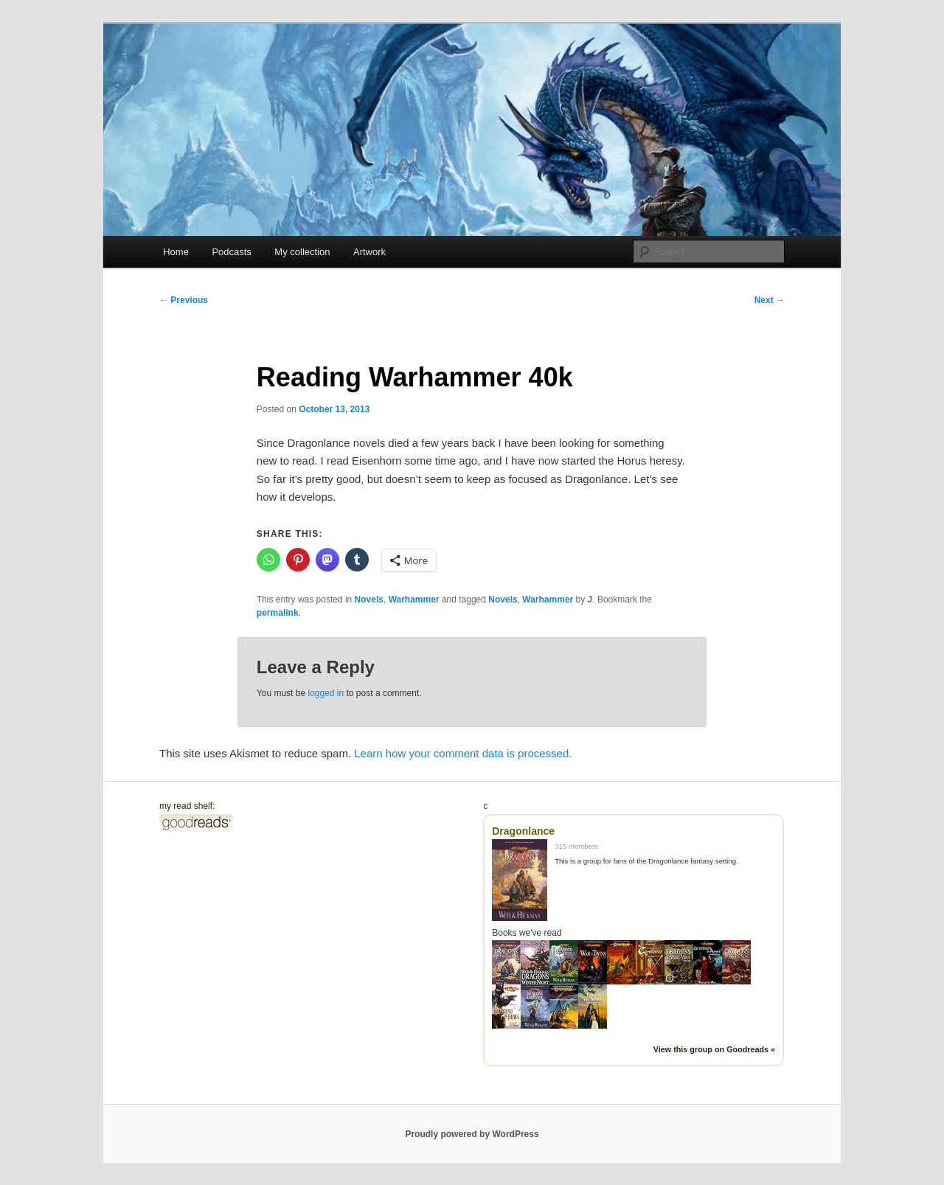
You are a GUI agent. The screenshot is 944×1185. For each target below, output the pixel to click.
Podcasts (231, 251)
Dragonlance (523, 831)
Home (176, 251)
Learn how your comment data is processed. (463, 753)
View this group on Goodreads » (714, 1049)
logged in (326, 693)
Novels (369, 599)
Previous (183, 300)
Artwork (369, 251)
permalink (278, 613)
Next (769, 300)
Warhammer (414, 599)
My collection (302, 251)
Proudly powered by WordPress (471, 1134)
